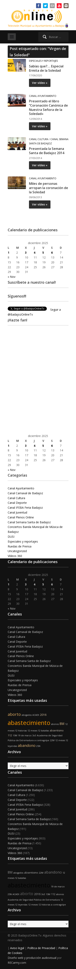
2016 (43, 715)
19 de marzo (25, 735)
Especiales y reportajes (43, 61)
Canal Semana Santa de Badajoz (29, 522)
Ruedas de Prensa (19, 546)
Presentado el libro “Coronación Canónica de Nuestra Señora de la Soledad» (48, 107)
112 (10, 735)
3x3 (34, 735)
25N (38, 746)
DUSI (11, 537)
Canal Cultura (38, 139)
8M (62, 723)
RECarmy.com (17, 963)
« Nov (11, 277)
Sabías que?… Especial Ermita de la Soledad (46, 68)
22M (52, 740)
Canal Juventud (17, 512)
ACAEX (35, 715)
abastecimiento (29, 723)
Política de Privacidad (41, 948)
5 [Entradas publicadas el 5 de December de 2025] (43, 252)
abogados (27, 715)
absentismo (57, 730)
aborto (14, 714)
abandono (26, 745)
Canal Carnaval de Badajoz (25, 493)
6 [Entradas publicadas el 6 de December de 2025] (52, 252)
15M (15, 735)
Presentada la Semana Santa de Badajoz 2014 (46, 150)
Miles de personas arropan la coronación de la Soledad (48, 187)
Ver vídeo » (39, 83)
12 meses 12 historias (39, 904)
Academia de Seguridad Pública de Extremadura (34, 899)
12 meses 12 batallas (38, 730)
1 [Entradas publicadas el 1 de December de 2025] (8, 252)
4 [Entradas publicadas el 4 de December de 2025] (34, 252)
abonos (55, 724)
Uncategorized (17, 551)
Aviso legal (17, 948)
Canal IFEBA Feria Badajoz (25, 507)
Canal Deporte (17, 503)
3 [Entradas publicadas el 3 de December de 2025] (26, 252)
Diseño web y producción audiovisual (32, 958)
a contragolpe (41, 740)
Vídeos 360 (15, 556)
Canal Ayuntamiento (42, 96)
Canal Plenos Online (21, 517)
